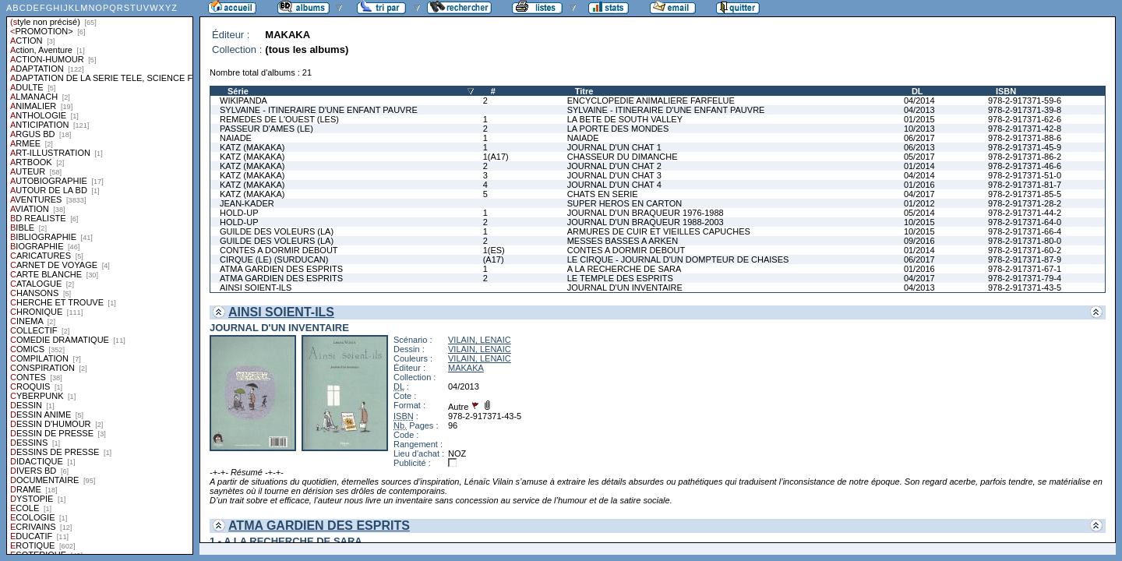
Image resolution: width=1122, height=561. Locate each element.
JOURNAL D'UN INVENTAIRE (625, 287)
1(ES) (494, 250)
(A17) (493, 259)
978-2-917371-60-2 (1024, 250)
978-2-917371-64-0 (1024, 222)
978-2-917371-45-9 (1024, 147)
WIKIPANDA (243, 100)
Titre (584, 91)
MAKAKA (466, 367)
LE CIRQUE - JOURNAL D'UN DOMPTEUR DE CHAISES (678, 259)
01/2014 (919, 166)
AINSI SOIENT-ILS (255, 287)
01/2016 (919, 184)
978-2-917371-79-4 (1024, 278)
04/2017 (919, 194)
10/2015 (919, 222)
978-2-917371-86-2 (1024, 156)
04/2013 (919, 110)
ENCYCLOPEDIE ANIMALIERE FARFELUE (651, 100)
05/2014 (919, 212)
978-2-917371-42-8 (1024, 128)
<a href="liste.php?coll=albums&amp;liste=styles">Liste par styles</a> (99, 277)
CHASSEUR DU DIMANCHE (622, 156)
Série (238, 91)
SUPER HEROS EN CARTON (625, 203)
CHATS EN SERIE (602, 194)
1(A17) (496, 156)
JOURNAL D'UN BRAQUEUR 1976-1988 (645, 212)
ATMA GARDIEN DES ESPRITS (281, 268)
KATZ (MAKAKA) (252, 147)
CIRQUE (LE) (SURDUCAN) (274, 259)
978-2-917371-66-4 (1024, 231)
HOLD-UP (239, 212)
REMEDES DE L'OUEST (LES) (279, 119)
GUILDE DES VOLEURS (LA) (276, 231)
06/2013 (919, 147)
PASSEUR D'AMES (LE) (266, 128)
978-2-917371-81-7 (1024, 184)
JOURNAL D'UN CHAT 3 (614, 175)
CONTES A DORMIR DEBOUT (279, 250)
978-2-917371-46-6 (1024, 166)
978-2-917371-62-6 (1024, 119)
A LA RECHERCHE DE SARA (624, 268)
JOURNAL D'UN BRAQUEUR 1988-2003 (645, 222)
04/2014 (919, 100)
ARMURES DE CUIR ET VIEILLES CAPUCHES (658, 231)
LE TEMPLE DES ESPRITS (620, 278)
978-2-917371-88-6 (1024, 138)
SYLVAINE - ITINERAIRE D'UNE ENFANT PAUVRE (319, 110)
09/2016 (919, 240)
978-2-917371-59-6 (1024, 100)
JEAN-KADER (247, 203)
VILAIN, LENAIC (479, 339)
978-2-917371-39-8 (1024, 110)
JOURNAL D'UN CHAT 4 (614, 184)
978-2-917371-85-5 (1024, 194)
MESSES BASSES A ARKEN (622, 240)
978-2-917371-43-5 (1024, 287)
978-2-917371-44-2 (1024, 212)
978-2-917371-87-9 (1024, 259)
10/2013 (919, 128)
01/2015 (919, 119)
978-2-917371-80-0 (1024, 240)
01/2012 (919, 203)
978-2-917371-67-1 (1024, 268)
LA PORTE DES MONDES (618, 128)
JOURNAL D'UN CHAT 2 (614, 166)
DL (917, 91)
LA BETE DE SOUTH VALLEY (625, 119)
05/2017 (919, 156)
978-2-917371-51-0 (1024, 175)
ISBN (1006, 91)
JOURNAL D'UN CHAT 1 (614, 147)
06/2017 (919, 138)
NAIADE (236, 138)
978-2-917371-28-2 (1024, 203)
